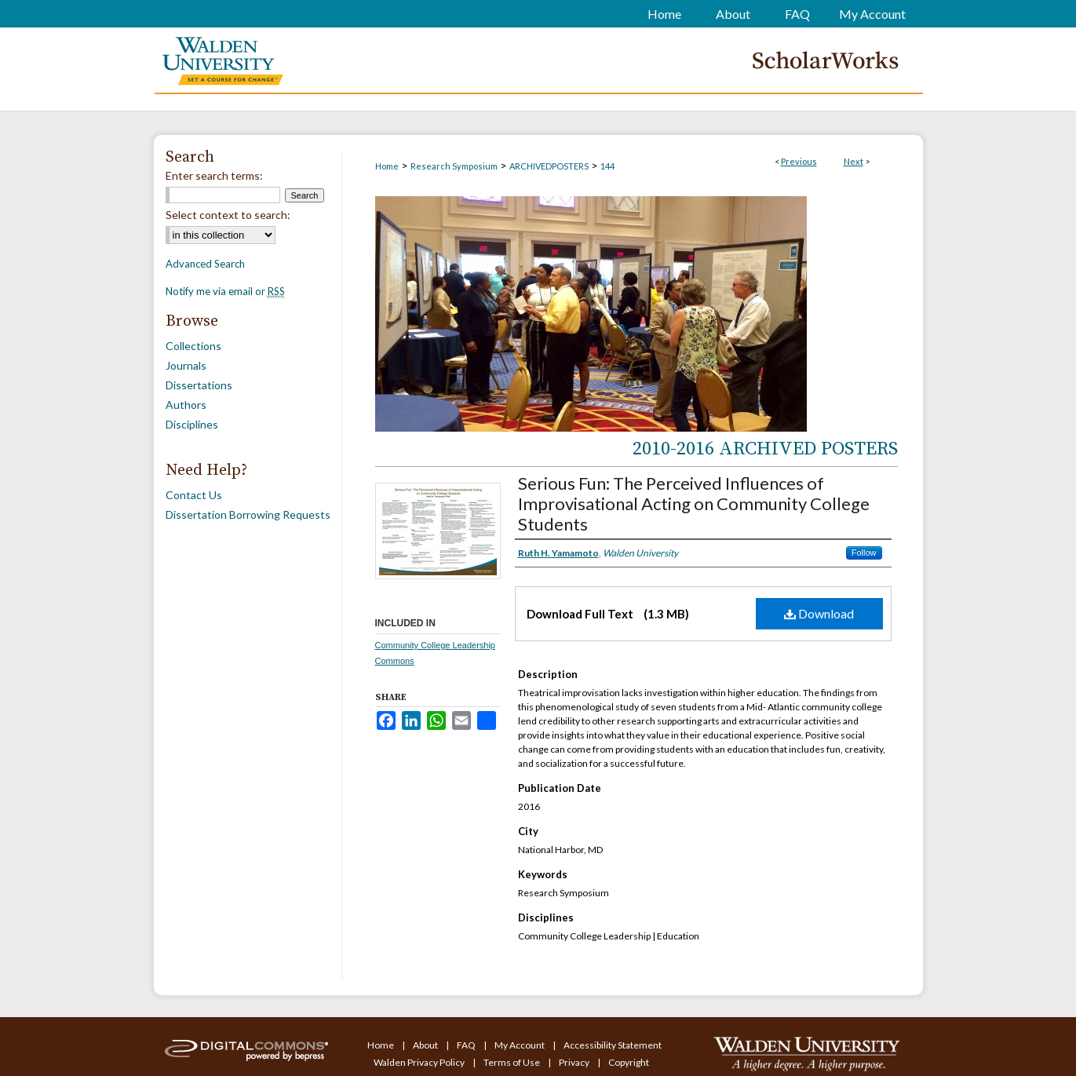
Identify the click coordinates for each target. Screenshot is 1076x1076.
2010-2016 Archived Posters (765, 449)
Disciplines (192, 424)
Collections (193, 345)
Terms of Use (512, 1062)
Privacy (575, 1062)
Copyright (628, 1062)
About (426, 1045)
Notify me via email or (225, 291)
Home (387, 166)
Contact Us (194, 495)
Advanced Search (205, 263)
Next (853, 161)
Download (819, 613)
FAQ (467, 1045)
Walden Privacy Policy (420, 1062)
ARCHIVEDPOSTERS (549, 166)
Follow (864, 552)
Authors (186, 404)
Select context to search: (228, 214)
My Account (520, 1045)
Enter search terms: (214, 175)
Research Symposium (454, 166)
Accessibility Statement (613, 1045)
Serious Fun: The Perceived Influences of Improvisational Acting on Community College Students (694, 503)
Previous (799, 161)
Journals (186, 365)
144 (607, 166)
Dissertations (199, 385)
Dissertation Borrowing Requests (248, 514)
